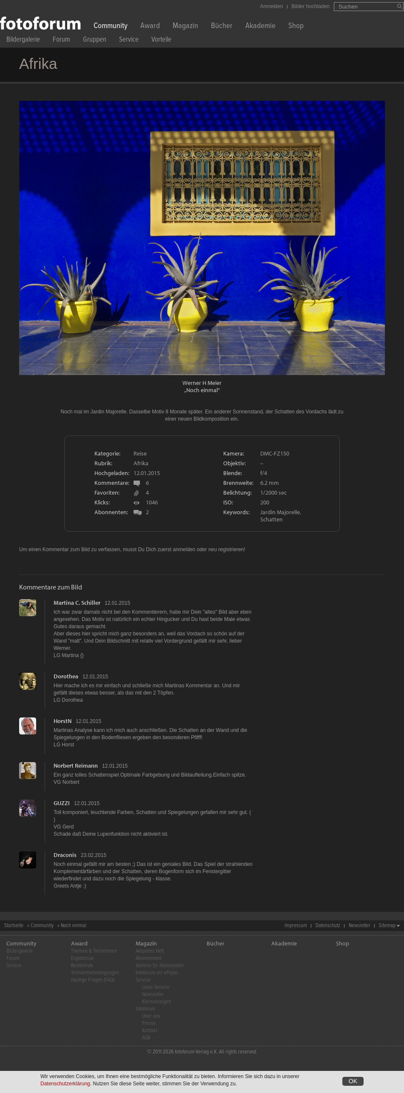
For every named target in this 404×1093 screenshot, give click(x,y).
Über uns (151, 1016)
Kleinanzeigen (156, 1001)
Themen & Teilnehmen (94, 951)
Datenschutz (328, 925)
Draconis (65, 855)
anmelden (184, 549)
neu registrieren (226, 549)
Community (111, 26)
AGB (146, 1038)
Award (150, 26)
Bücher (222, 26)
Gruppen (94, 41)
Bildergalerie (23, 41)
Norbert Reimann (76, 765)
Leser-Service (155, 987)
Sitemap (387, 925)
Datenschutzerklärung (65, 1085)
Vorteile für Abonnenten (160, 965)
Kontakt (149, 1030)
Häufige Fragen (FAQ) (93, 980)
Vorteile (161, 41)
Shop (296, 26)
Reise (140, 453)
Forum (61, 41)
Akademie (260, 26)
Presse (149, 1023)
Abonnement (148, 958)
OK (353, 1082)
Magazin (185, 26)
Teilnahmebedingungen (95, 972)
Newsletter (359, 925)
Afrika (141, 463)
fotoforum (145, 1009)
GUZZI (62, 803)
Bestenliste (82, 965)
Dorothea (66, 676)
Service (129, 41)
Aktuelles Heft (150, 951)
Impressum (296, 925)
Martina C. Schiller (77, 602)
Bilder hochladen (311, 6)
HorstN (62, 721)
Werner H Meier (202, 383)
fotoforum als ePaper (157, 972)
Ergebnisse (82, 958)
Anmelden (271, 6)
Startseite (13, 925)
